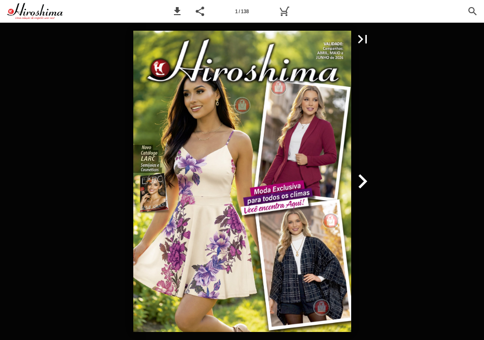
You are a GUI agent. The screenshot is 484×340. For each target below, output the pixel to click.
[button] (177, 11)
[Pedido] (284, 11)
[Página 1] (242, 11)
